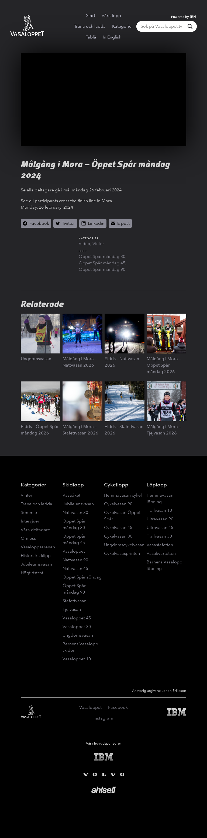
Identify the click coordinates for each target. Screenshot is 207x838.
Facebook (118, 707)
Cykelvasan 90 (118, 503)
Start (90, 15)
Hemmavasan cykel (123, 495)
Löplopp (157, 485)
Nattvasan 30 (75, 512)
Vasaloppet (74, 551)
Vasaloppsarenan (38, 546)
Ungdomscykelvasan (124, 544)
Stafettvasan (75, 600)
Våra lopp (111, 15)
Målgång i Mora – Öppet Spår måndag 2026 (164, 365)
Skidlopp (73, 485)
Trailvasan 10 (159, 510)
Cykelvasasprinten (122, 553)
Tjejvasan (72, 609)
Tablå (91, 37)
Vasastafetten (160, 544)
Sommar (29, 512)
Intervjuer (30, 521)
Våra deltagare (35, 529)
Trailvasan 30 (159, 536)
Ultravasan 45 (160, 527)
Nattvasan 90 (75, 559)
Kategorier (122, 26)
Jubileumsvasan (36, 564)
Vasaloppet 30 (77, 626)
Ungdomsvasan (36, 358)
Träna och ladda (90, 26)
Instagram (103, 718)
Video (84, 243)
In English (112, 37)
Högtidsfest (32, 572)
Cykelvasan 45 (118, 527)
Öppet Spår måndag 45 (102, 262)
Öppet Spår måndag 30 (102, 256)
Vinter (98, 243)
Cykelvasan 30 (118, 536)
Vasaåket (71, 495)
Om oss (28, 538)
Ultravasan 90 (160, 518)
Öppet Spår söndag (82, 577)
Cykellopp (116, 485)
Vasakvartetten (161, 553)
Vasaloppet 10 (77, 658)
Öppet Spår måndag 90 (102, 269)
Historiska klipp (36, 555)
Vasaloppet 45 (77, 617)
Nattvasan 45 (75, 568)
